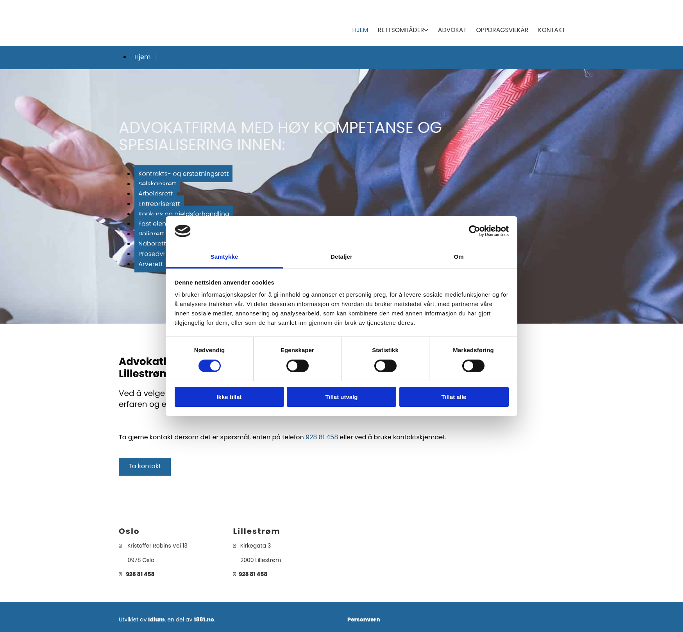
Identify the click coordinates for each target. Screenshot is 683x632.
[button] (145, 465)
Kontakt (552, 29)
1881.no (204, 618)
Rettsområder (405, 29)
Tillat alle (454, 397)
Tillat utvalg (341, 397)
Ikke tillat (228, 397)
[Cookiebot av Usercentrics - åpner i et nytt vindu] (474, 231)
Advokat (454, 29)
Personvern (363, 618)
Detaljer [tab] (341, 256)
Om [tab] (458, 256)
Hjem (364, 29)
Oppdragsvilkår (504, 29)
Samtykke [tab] (224, 256)
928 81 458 (322, 435)
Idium (156, 618)
